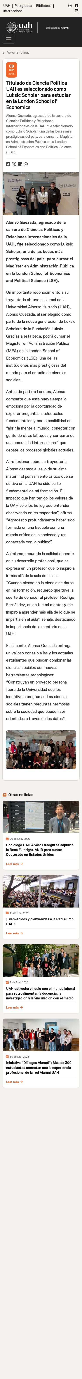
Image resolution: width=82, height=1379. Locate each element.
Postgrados (23, 6)
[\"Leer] (41, 817)
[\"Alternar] (9, 39)
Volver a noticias (16, 52)
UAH (6, 6)
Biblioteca (43, 6)
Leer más (14, 864)
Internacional (13, 11)
